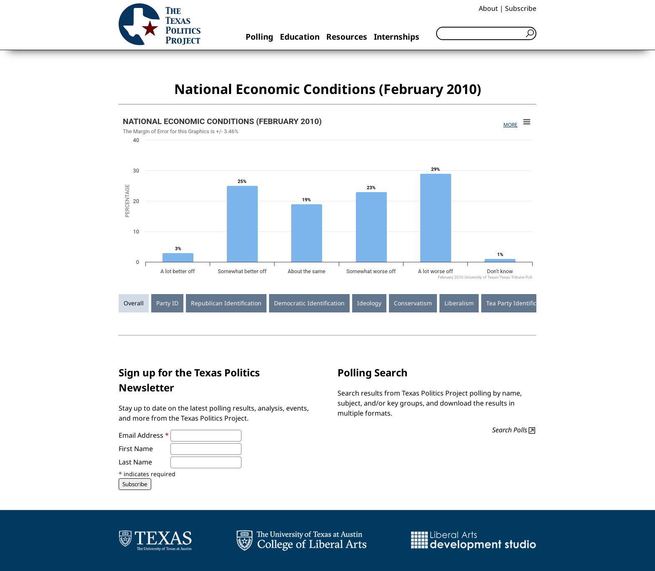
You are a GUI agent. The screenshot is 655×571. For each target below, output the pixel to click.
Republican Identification (226, 303)
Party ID (167, 303)
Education (300, 36)
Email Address (144, 435)
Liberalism (459, 303)
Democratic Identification (309, 303)
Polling (259, 36)
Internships (396, 36)
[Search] (486, 33)
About (488, 8)
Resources (346, 36)
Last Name (135, 462)
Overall (134, 303)
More (510, 124)
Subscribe (520, 8)
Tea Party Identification (518, 303)
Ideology (369, 303)
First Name (136, 448)
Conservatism (413, 303)
